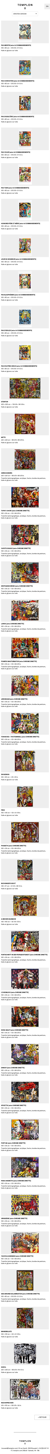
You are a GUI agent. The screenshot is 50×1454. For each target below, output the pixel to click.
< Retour (42, 1417)
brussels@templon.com (9, 1448)
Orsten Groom (25, 14)
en (47, 6)
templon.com (17, 1450)
